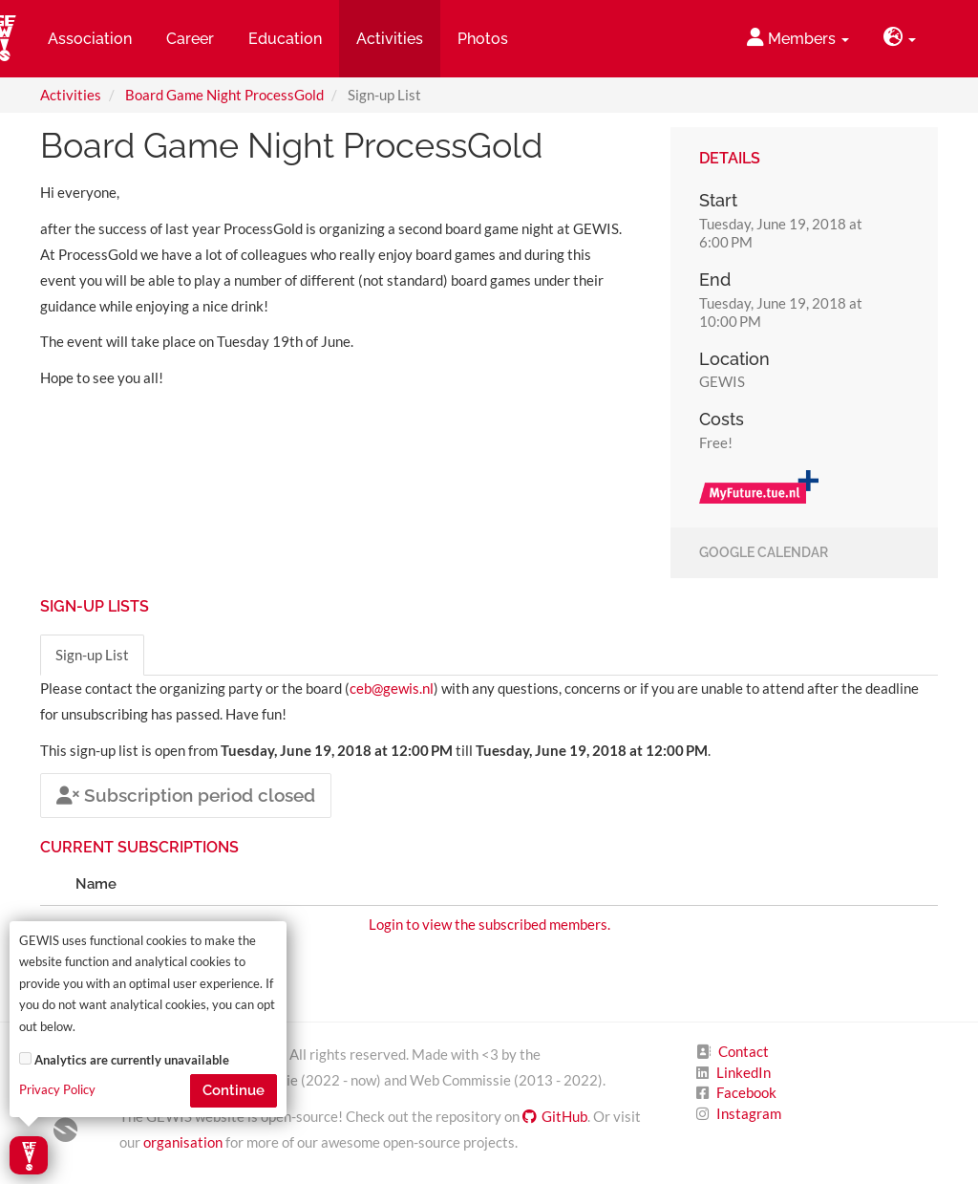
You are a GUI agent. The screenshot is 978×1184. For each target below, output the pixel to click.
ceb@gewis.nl (392, 688)
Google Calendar (763, 553)
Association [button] (90, 39)
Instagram (748, 1113)
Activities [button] (389, 39)
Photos (482, 39)
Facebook (746, 1092)
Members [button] (798, 38)
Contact (743, 1051)
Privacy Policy (57, 1090)
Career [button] (190, 39)
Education (285, 39)
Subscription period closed (185, 795)
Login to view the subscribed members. (489, 924)
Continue (233, 1090)
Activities (70, 94)
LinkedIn (743, 1072)
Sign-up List (92, 654)
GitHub (554, 1116)
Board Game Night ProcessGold (224, 94)
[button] (899, 38)
